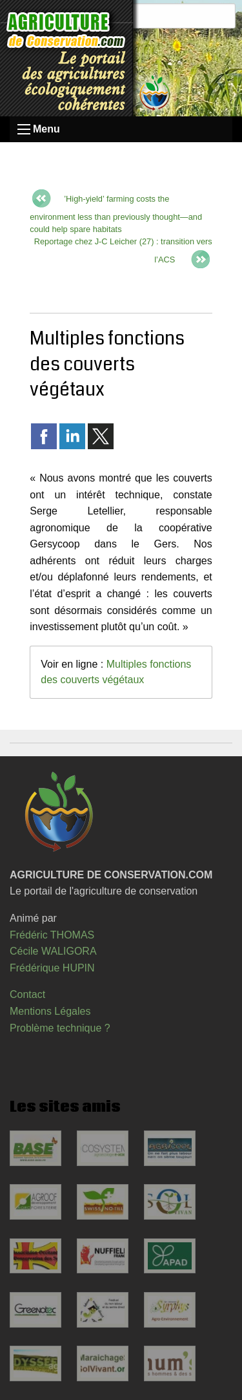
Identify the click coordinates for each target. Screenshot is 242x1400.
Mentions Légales (50, 1011)
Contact (27, 994)
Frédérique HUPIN (52, 967)
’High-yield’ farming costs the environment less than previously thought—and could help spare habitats (116, 214)
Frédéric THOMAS (52, 934)
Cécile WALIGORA (53, 951)
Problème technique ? (60, 1028)
